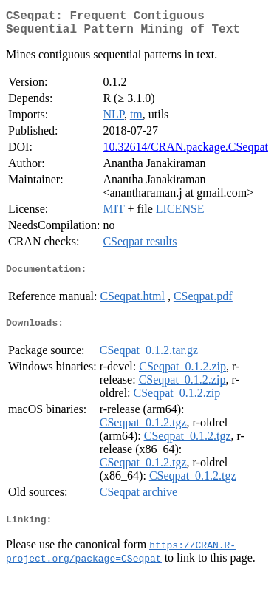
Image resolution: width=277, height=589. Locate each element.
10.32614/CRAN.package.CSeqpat (185, 152)
